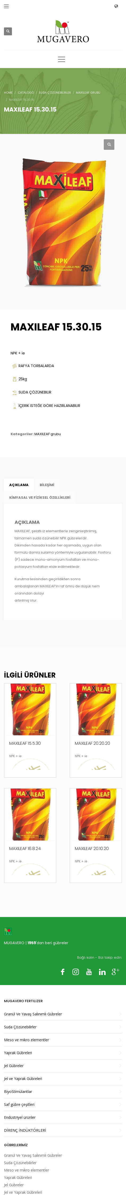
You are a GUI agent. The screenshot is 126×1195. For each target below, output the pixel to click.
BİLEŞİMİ (47, 484)
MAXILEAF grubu (47, 433)
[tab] (19, 485)
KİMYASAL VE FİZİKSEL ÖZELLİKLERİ (39, 497)
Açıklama (19, 484)
